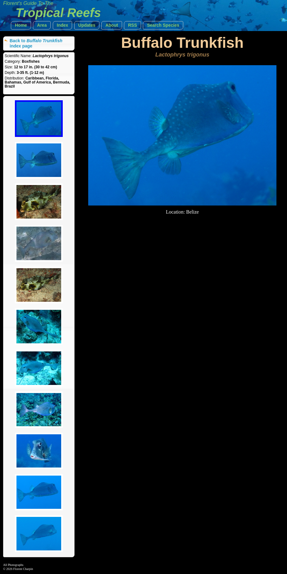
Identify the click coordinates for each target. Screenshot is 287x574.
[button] (21, 25)
